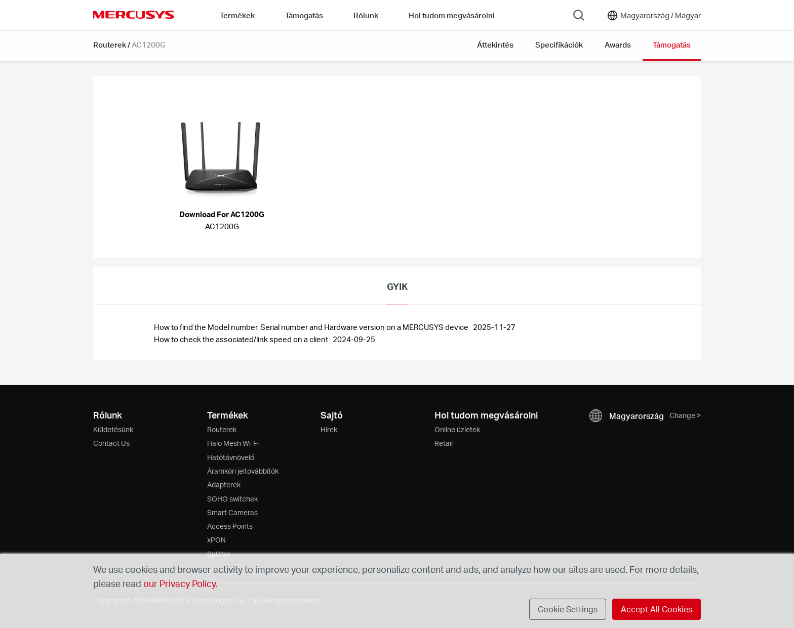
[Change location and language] (653, 15)
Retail (443, 443)
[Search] (579, 15)
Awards (618, 44)
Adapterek (224, 484)
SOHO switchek (232, 498)
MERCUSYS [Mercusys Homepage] (133, 15)
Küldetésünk (113, 429)
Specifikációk (559, 44)
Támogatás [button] (304, 15)
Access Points (230, 526)
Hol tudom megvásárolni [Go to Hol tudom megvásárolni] (452, 15)
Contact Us (111, 443)
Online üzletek (457, 429)
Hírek (329, 429)
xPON (216, 539)
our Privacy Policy (179, 583)
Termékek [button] (237, 15)
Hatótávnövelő (230, 457)
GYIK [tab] (397, 286)
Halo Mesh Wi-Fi (233, 443)
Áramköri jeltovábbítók (243, 471)
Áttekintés (495, 44)
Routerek (109, 44)
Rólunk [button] (365, 15)
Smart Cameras (232, 512)
